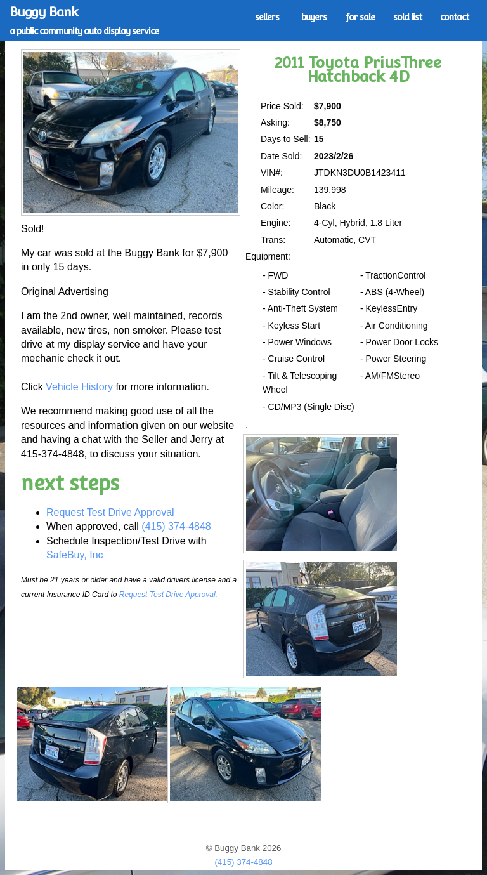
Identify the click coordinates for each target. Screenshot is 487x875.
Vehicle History (79, 386)
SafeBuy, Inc (74, 554)
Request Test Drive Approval (110, 512)
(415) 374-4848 (176, 526)
